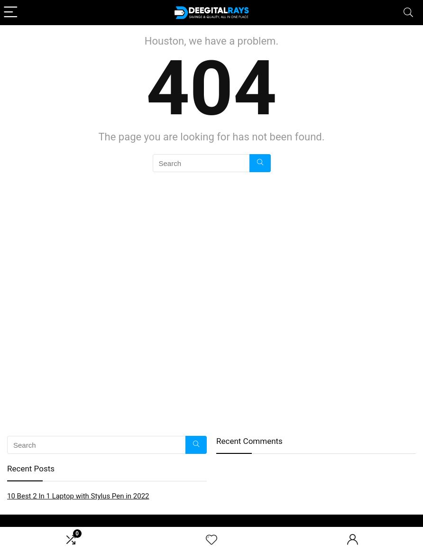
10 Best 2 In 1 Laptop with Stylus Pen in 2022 (78, 496)
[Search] (408, 12)
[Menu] (11, 12)
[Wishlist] (211, 540)
